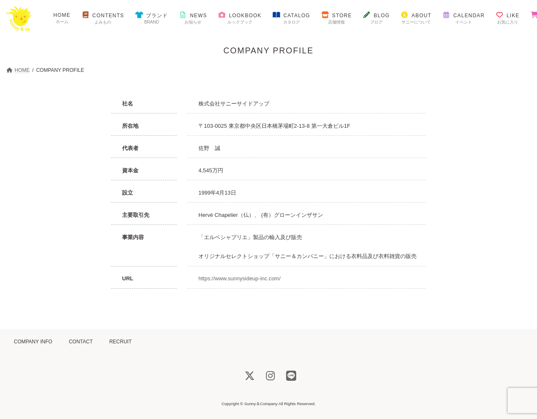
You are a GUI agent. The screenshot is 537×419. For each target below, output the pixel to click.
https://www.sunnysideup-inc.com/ (239, 278)
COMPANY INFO (33, 342)
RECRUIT (120, 342)
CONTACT (81, 342)
